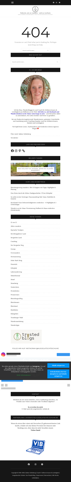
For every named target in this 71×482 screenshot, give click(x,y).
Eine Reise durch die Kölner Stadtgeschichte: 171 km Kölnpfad (31, 193)
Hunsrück (14, 264)
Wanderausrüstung (17, 321)
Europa (13, 249)
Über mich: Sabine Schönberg (21, 134)
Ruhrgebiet (14, 314)
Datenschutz (47, 475)
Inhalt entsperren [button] (58, 365)
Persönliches (15, 291)
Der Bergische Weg (17, 245)
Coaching (14, 241)
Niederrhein (15, 287)
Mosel (13, 279)
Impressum (39, 475)
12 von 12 (14, 222)
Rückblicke (14, 310)
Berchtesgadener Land (18, 234)
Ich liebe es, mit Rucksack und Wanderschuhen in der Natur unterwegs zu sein (35, 113)
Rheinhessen (15, 302)
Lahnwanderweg (16, 272)
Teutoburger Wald (17, 317)
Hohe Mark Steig (16, 260)
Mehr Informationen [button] (24, 375)
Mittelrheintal (15, 276)
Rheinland (14, 306)
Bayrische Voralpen (17, 230)
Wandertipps (15, 325)
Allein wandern (16, 226)
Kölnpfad (14, 268)
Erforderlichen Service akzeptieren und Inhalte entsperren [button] (58, 374)
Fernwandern (15, 253)
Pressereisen (15, 295)
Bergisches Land (16, 238)
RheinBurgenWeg (16, 298)
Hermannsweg (16, 257)
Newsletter (14, 138)
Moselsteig (14, 283)
